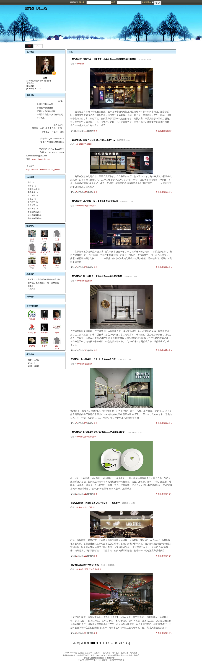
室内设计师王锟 (36, 8)
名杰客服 (32, 332)
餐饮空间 (80, 569)
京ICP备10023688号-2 (87, 660)
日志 (38, 46)
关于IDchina (70, 653)
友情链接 (124, 653)
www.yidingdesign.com (41, 159)
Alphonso (32, 252)
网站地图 (133, 653)
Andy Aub (57, 239)
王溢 (32, 239)
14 (116, 643)
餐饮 (29, 182)
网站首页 (74, 2)
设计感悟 (31, 195)
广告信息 (80, 653)
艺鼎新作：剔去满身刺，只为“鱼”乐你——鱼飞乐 (93, 359)
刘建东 (32, 346)
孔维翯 (32, 265)
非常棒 (30, 286)
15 (120, 643)
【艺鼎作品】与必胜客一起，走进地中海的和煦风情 (94, 201)
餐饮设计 (80, 64)
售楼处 (30, 199)
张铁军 (32, 319)
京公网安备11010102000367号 (111, 660)
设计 (86, 569)
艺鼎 (95, 569)
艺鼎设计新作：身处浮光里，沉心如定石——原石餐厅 (95, 503)
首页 (29, 46)
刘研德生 (44, 332)
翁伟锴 (44, 239)
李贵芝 (44, 346)
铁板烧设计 (32, 189)
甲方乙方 (31, 202)
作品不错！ (32, 289)
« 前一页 (76, 643)
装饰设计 (57, 319)
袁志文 (44, 319)
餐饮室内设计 (82, 507)
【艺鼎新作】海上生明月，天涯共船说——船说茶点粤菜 (96, 276)
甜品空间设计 (33, 215)
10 (108, 643)
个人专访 (31, 205)
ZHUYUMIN (45, 252)
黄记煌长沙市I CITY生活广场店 (85, 565)
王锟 (91, 569)
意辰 (57, 332)
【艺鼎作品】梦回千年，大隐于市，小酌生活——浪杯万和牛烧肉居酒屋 (103, 59)
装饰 (99, 569)
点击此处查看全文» (164, 131)
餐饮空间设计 (33, 212)
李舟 (44, 265)
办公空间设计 (33, 218)
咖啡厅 (30, 186)
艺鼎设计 (88, 144)
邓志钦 (57, 252)
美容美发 (31, 192)
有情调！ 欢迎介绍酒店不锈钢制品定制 (44, 279)
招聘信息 (115, 653)
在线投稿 (88, 653)
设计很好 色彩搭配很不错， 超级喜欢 (43, 283)
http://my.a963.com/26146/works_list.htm (43, 169)
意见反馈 (106, 653)
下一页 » (126, 643)
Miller (57, 265)
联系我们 (97, 653)
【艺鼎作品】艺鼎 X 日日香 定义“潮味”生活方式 (93, 140)
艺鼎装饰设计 (90, 206)
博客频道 (14, 2)
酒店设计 (31, 208)
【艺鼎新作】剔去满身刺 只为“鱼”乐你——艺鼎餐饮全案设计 (99, 432)
